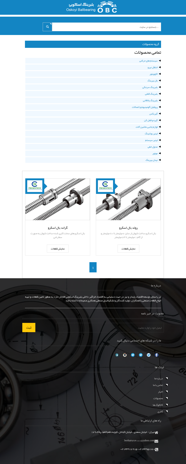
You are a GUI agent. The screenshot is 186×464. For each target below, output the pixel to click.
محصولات (158, 398)
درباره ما (158, 378)
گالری (160, 411)
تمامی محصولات (147, 52)
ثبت (28, 327)
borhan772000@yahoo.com (139, 440)
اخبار (160, 391)
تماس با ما (158, 385)
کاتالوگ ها (158, 404)
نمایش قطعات (128, 248)
